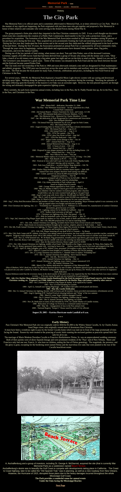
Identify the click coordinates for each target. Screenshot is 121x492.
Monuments (58, 6)
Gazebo (51, 6)
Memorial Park (75, 6)
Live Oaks (66, 6)
